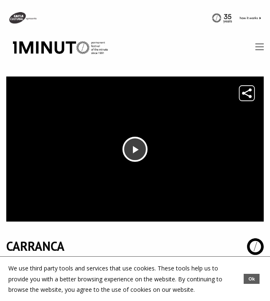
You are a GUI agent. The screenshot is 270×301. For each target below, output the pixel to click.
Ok (251, 278)
